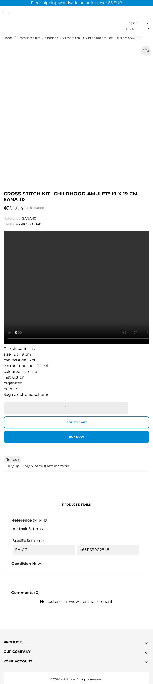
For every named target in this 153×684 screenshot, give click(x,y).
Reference (21, 520)
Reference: (12, 218)
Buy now (76, 437)
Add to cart (76, 422)
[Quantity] (66, 408)
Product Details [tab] (76, 504)
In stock (19, 528)
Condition (21, 563)
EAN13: (9, 224)
